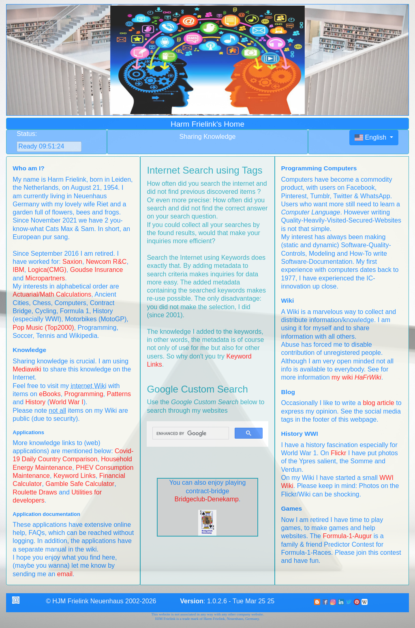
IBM (18, 269)
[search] (189, 433)
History (36, 402)
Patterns (119, 393)
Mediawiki (27, 369)
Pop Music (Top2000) (43, 327)
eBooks (49, 393)
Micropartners (45, 278)
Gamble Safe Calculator (79, 483)
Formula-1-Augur (347, 536)
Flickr (338, 453)
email (65, 574)
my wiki (356, 377)
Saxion (72, 261)
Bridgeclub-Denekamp (207, 499)
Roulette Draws (35, 492)
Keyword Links (74, 475)
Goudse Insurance (96, 269)
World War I (66, 402)
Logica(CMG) (47, 269)
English (371, 137)
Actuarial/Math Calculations (52, 294)
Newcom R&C (106, 261)
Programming (83, 393)
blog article (378, 402)
